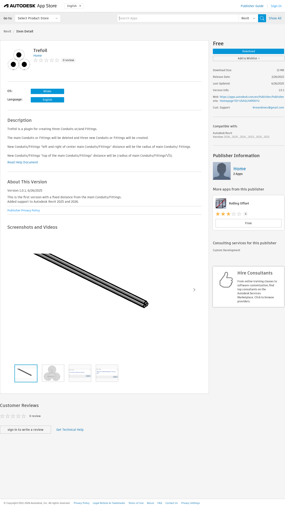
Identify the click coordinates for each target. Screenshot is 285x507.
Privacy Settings (190, 503)
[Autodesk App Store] (30, 6)
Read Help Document (22, 162)
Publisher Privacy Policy (23, 210)
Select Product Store (33, 18)
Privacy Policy (82, 503)
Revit (7, 31)
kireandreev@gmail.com (268, 107)
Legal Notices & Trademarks (109, 503)
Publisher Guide (252, 6)
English (74, 6)
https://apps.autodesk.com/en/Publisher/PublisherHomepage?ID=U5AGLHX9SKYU (252, 99)
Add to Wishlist (249, 58)
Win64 (47, 91)
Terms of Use (136, 503)
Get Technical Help (69, 429)
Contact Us (171, 503)
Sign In (276, 6)
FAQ (159, 503)
